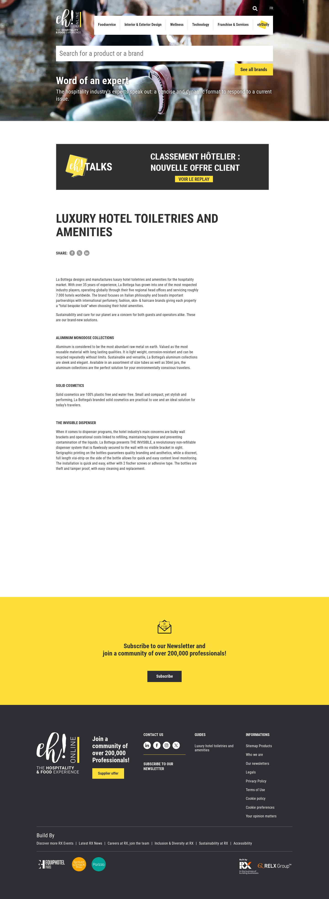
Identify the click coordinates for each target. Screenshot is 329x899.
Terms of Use (255, 790)
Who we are (254, 754)
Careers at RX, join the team (128, 843)
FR (271, 8)
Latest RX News (90, 843)
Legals (251, 772)
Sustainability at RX (213, 843)
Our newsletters (257, 763)
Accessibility (242, 843)
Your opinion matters (261, 816)
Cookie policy (255, 798)
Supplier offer (108, 773)
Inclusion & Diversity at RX (174, 843)
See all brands (253, 69)
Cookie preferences (260, 807)
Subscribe (164, 676)
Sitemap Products (259, 746)
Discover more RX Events (55, 843)
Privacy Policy (256, 781)
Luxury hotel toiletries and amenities (214, 748)
